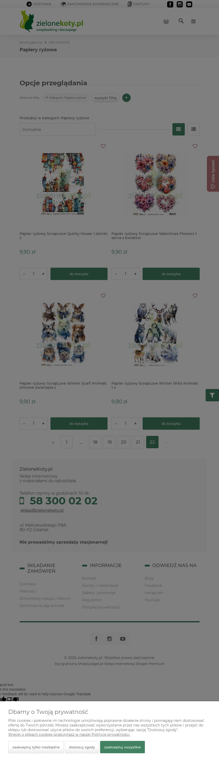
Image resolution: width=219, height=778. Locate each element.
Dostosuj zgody (82, 747)
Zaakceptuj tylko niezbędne (36, 747)
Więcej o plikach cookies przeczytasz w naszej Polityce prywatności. (69, 734)
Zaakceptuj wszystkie (122, 747)
